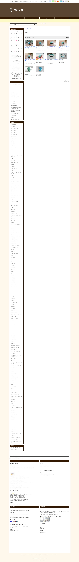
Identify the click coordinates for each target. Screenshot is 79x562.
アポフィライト (13, 164)
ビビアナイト (13, 343)
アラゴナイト (13, 175)
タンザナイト (13, 300)
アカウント (17, 18)
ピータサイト (13, 341)
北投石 (12, 384)
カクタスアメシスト (14, 213)
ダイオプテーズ (13, 296)
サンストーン (13, 251)
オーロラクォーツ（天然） (15, 201)
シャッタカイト (13, 265)
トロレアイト (13, 320)
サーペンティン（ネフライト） (15, 245)
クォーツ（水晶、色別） (14, 128)
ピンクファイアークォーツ (15, 347)
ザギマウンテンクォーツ (14, 247)
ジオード (12, 261)
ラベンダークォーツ (14, 414)
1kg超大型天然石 (13, 126)
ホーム (26, 28)
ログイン (32, 18)
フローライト (13, 360)
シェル (12, 259)
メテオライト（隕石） (14, 392)
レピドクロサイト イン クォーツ (15, 429)
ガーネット (12, 207)
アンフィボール (13, 183)
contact (51, 514)
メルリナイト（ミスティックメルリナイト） (16, 397)
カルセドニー (13, 222)
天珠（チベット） (13, 316)
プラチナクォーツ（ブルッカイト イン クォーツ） (16, 363)
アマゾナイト (13, 166)
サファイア (12, 249)
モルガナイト (13, 399)
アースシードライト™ (14, 138)
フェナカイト (13, 353)
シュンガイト (13, 269)
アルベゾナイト (13, 177)
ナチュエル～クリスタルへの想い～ (16, 447)
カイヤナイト (13, 211)
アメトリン (12, 170)
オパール (12, 203)
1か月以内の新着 (13, 124)
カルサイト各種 (13, 220)
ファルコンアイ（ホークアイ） (15, 351)
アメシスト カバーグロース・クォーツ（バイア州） (16, 173)
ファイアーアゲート (14, 349)
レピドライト (13, 431)
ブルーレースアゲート (14, 358)
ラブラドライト (13, 412)
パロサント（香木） (14, 339)
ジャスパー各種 (13, 263)
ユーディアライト (13, 405)
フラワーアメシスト (14, 367)
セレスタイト (13, 292)
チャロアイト (13, 306)
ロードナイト (13, 435)
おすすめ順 (27, 37)
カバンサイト (13, 218)
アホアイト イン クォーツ (14, 162)
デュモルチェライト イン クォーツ (16, 314)
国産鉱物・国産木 (13, 136)
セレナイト (12, 290)
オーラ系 (12, 199)
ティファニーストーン (14, 310)
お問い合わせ (47, 18)
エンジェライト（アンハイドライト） (16, 195)
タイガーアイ (13, 298)
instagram (66, 20)
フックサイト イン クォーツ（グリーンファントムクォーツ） (16, 356)
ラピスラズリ (13, 410)
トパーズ (12, 322)
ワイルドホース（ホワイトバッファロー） (16, 442)
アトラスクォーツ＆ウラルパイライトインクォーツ (16, 156)
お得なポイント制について (15, 449)
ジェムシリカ (13, 257)
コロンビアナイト (13, 243)
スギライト (12, 275)
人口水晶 (12, 273)
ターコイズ (29, 28)
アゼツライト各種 (13, 153)
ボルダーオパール (13, 386)
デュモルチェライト (14, 312)
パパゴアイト (13, 337)
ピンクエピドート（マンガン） (15, 345)
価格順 (30, 37)
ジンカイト (12, 271)
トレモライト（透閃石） (14, 318)
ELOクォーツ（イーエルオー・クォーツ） (16, 185)
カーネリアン (13, 209)
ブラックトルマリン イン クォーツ (16, 365)
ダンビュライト (13, 304)
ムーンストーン (13, 390)
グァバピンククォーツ (14, 226)
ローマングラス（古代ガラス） (15, 437)
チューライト (13, 308)
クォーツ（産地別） (14, 132)
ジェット (12, 255)
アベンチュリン (13, 160)
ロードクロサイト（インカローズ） (16, 433)
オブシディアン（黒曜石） (15, 205)
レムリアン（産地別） (14, 134)
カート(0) (62, 18)
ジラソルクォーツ (13, 267)
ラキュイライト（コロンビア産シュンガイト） (16, 408)
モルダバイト (13, 401)
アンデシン (12, 179)
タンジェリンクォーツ (14, 302)
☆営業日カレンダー (17, 76)
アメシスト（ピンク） (14, 168)
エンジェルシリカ (13, 197)
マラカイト (12, 388)
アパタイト (12, 158)
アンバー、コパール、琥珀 (15, 181)
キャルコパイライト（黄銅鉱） (15, 224)
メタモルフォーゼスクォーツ (15, 394)
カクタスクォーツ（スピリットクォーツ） (16, 216)
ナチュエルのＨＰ (50, 516)
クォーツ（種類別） (14, 130)
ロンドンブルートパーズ (14, 439)
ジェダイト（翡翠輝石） (14, 253)
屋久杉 (12, 403)
